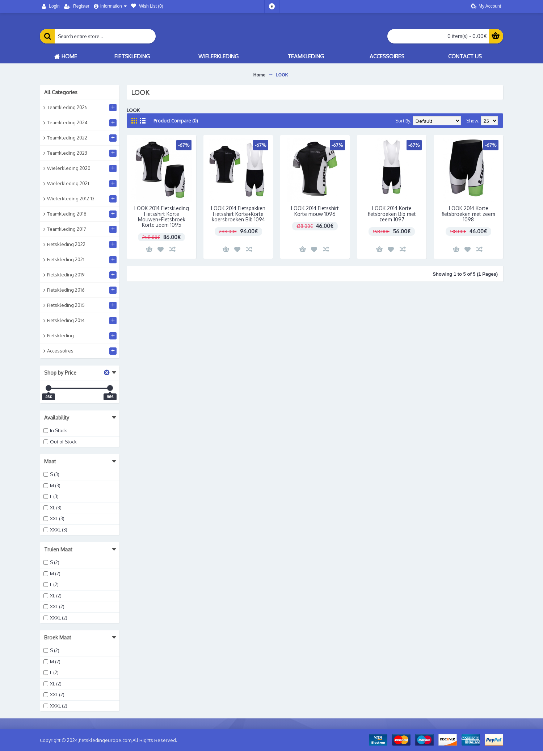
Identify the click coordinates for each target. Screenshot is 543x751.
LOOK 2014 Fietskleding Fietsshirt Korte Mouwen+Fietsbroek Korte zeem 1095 (161, 216)
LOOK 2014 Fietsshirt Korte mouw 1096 (315, 211)
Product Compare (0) (175, 121)
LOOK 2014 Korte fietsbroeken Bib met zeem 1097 (392, 213)
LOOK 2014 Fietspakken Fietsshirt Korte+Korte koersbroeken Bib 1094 (238, 213)
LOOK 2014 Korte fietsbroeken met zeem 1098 (468, 213)
